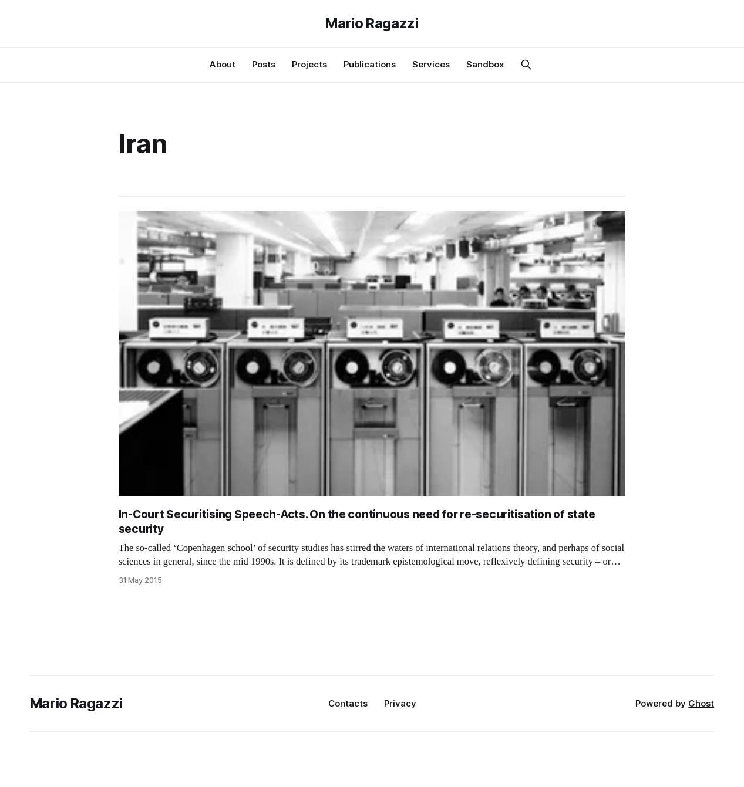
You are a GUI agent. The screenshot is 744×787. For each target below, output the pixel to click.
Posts (263, 64)
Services (431, 64)
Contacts (348, 703)
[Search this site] (526, 64)
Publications (370, 64)
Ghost (701, 703)
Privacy (400, 703)
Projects (309, 64)
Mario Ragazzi (371, 23)
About (222, 64)
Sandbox (485, 64)
